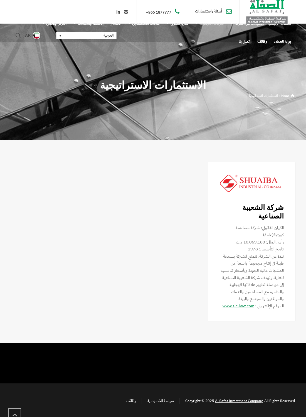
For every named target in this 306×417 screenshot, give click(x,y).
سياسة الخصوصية (160, 401)
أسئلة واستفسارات (209, 11)
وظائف (131, 401)
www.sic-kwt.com (238, 306)
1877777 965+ (158, 12)
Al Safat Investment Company (239, 401)
